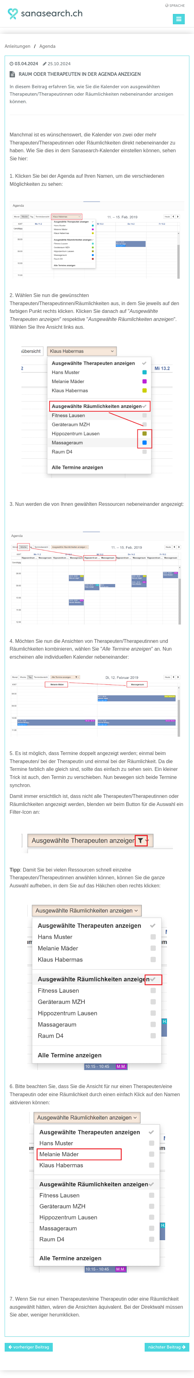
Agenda (47, 46)
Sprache (177, 6)
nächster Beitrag (167, 1347)
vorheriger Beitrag (28, 1347)
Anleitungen (17, 46)
